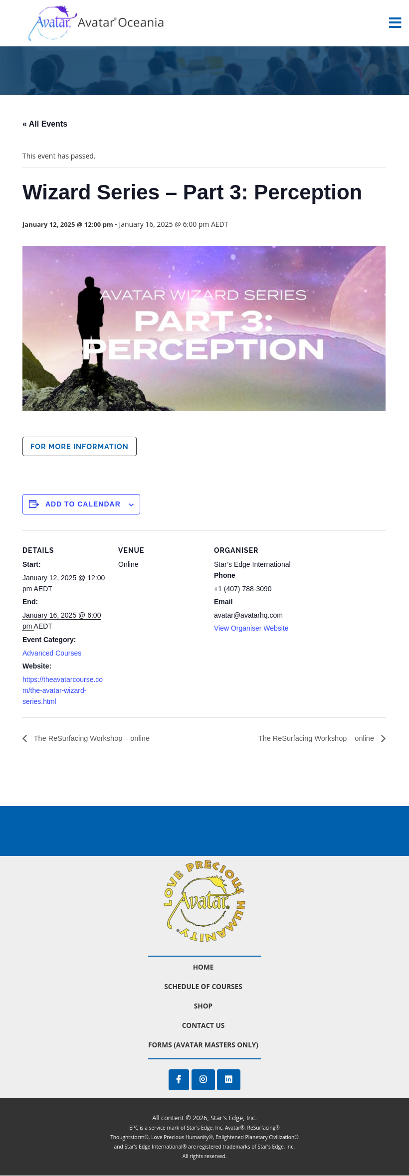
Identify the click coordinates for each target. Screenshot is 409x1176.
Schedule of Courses (203, 987)
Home (203, 967)
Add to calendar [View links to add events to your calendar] (83, 504)
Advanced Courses (51, 653)
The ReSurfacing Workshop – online (97, 738)
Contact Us (203, 1025)
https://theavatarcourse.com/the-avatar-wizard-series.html (62, 690)
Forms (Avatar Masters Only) (203, 1045)
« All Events (44, 124)
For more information (79, 446)
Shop (203, 1006)
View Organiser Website (251, 628)
